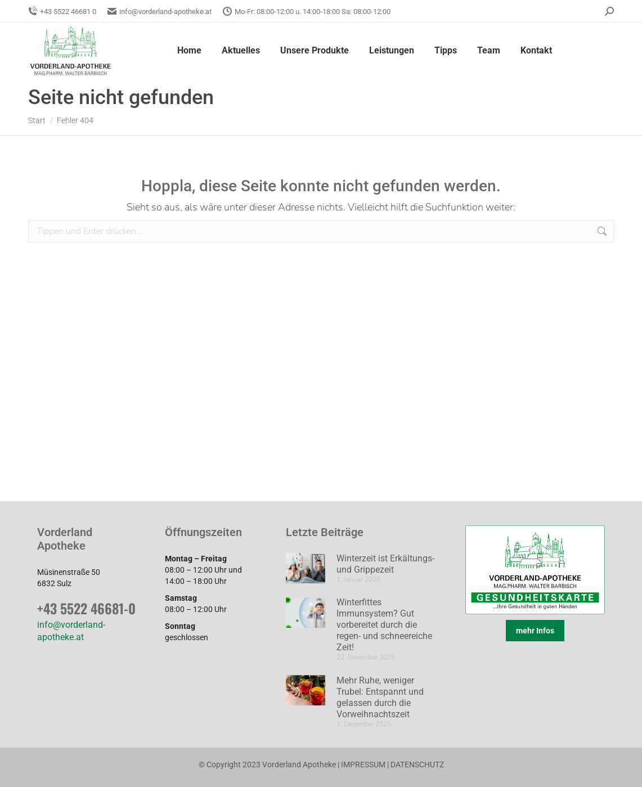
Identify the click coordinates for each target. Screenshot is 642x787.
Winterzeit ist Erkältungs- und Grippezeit (385, 564)
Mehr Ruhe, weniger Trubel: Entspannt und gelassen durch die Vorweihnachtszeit (380, 697)
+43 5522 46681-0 (86, 608)
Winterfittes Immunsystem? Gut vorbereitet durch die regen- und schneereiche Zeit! (384, 625)
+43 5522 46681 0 (62, 11)
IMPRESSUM (363, 764)
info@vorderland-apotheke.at (159, 11)
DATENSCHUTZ (416, 764)
